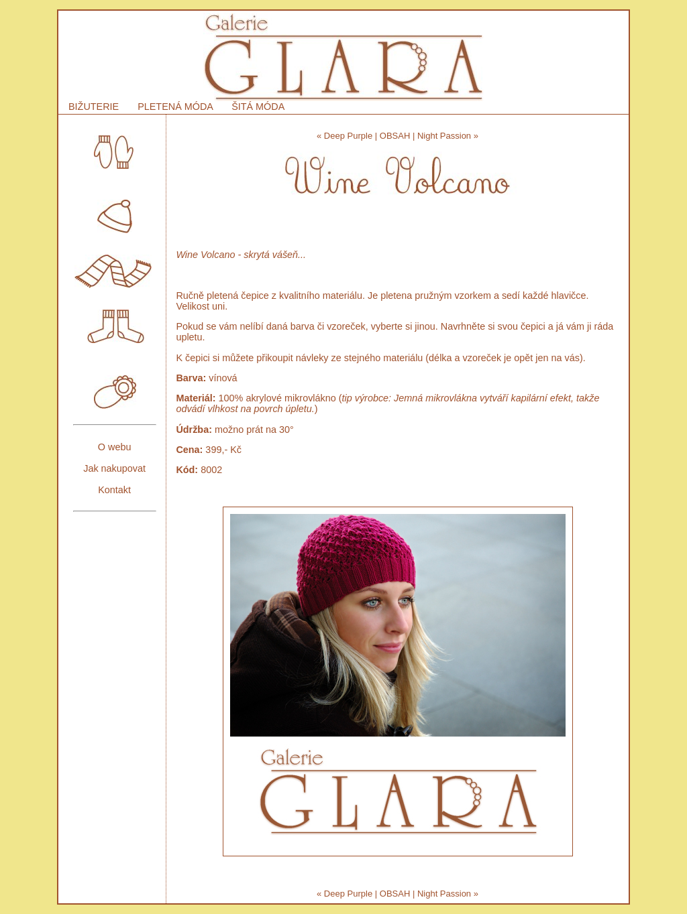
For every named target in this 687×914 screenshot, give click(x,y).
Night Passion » (447, 136)
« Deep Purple (344, 136)
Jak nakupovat (114, 468)
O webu (114, 447)
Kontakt (114, 489)
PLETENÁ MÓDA (175, 106)
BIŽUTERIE (93, 106)
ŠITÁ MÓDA (257, 106)
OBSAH (395, 136)
